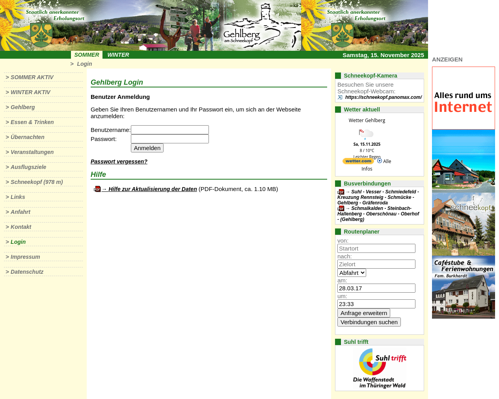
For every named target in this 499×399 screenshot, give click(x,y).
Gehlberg (23, 107)
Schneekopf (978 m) (37, 182)
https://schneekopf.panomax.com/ (383, 97)
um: (342, 296)
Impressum (25, 257)
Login (84, 64)
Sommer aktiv (32, 77)
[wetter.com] (358, 162)
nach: (344, 256)
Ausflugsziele (28, 167)
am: (342, 280)
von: (342, 240)
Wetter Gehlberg (367, 120)
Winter (118, 55)
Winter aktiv (30, 92)
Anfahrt (20, 212)
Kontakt (21, 227)
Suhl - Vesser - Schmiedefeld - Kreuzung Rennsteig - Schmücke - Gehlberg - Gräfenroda (378, 197)
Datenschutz (27, 272)
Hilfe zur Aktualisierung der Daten (152, 189)
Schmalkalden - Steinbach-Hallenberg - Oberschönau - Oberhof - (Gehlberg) (378, 214)
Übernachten (28, 137)
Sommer (86, 55)
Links (18, 197)
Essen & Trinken (32, 122)
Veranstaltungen (32, 152)
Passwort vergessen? (119, 161)
